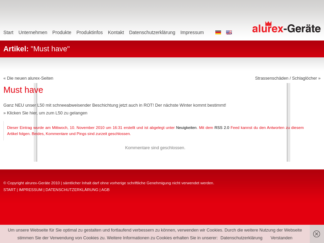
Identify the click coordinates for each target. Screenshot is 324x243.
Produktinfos (89, 32)
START (9, 190)
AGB (105, 190)
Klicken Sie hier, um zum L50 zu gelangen (47, 112)
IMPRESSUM (31, 190)
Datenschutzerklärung (152, 32)
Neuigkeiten (186, 128)
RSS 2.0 (221, 128)
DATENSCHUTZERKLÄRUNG (72, 190)
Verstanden (282, 237)
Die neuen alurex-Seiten (30, 78)
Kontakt (116, 32)
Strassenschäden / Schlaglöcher (286, 78)
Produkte (61, 32)
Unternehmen (33, 32)
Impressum (192, 32)
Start (8, 32)
